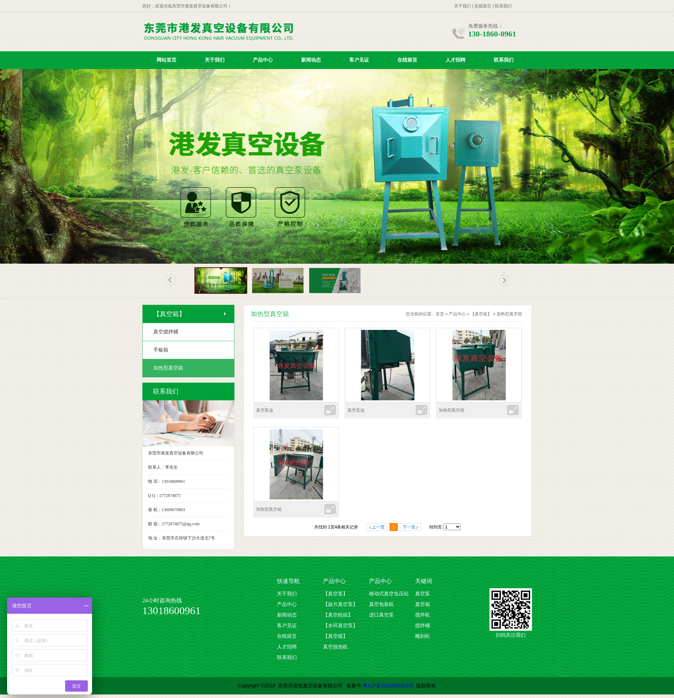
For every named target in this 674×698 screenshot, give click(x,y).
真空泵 (422, 593)
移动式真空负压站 (389, 593)
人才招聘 (455, 60)
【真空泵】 (335, 593)
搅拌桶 (422, 625)
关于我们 (462, 6)
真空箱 (422, 604)
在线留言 (482, 6)
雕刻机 (422, 636)
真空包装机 (381, 604)
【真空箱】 (481, 313)
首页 (440, 313)
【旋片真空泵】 (340, 604)
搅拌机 (422, 615)
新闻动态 (311, 60)
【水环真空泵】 (340, 625)
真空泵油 (264, 410)
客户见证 (359, 60)
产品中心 (263, 60)
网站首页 (166, 60)
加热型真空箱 (509, 313)
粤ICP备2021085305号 (388, 685)
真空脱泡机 (335, 647)
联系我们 (503, 6)
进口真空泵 (381, 615)
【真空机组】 (338, 615)
